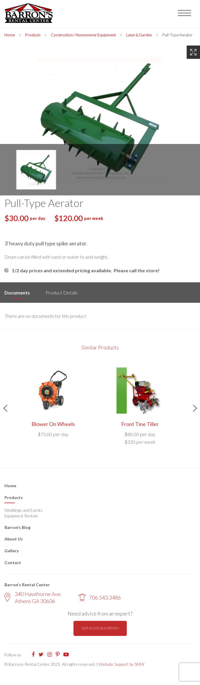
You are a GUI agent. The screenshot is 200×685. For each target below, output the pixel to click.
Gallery (11, 550)
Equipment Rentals (21, 515)
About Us (13, 538)
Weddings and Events (23, 510)
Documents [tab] (17, 292)
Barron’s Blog (17, 527)
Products (33, 35)
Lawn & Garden (139, 35)
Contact (12, 562)
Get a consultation (100, 628)
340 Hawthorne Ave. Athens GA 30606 (33, 597)
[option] (100, 120)
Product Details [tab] (62, 292)
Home (9, 35)
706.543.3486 (100, 597)
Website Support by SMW (121, 664)
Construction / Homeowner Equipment (83, 35)
